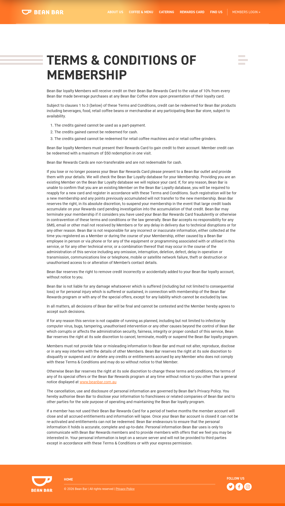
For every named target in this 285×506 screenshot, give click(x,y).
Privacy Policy (125, 489)
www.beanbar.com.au (98, 381)
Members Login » (246, 12)
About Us (115, 12)
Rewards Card (192, 12)
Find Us (216, 12)
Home (68, 479)
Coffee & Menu (141, 12)
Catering (166, 12)
